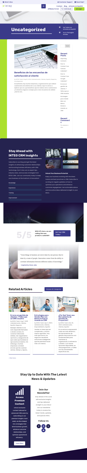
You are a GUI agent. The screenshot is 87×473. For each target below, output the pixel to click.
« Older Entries (12, 371)
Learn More (19, 456)
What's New (9, 2)
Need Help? (80, 2)
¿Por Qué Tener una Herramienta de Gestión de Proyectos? (67, 330)
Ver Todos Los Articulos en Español (69, 32)
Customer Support (65, 2)
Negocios (53, 82)
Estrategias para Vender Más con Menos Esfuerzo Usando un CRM (64, 107)
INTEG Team (19, 82)
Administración (36, 82)
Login (80, 9)
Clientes (43, 82)
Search (67, 49)
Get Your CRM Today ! (60, 237)
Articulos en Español (76, 6)
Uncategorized (18, 84)
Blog (65, 6)
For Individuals (66, 9)
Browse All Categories (53, 303)
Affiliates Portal (53, 9)
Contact (59, 6)
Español (48, 82)
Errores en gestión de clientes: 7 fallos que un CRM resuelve (64, 92)
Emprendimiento (39, 340)
